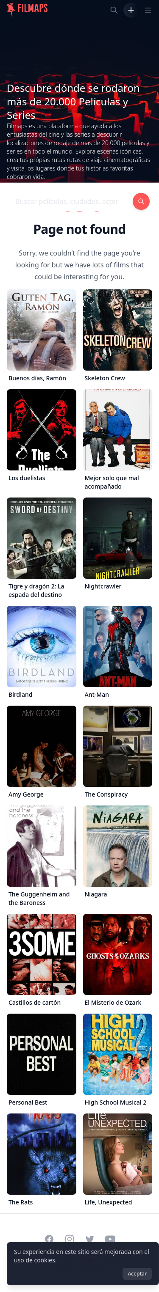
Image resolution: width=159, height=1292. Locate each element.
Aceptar (137, 1273)
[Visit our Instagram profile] (69, 1239)
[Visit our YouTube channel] (110, 1239)
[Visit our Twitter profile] (90, 1239)
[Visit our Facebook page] (49, 1239)
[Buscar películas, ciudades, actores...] (114, 10)
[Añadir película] (131, 10)
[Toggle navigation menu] (148, 10)
